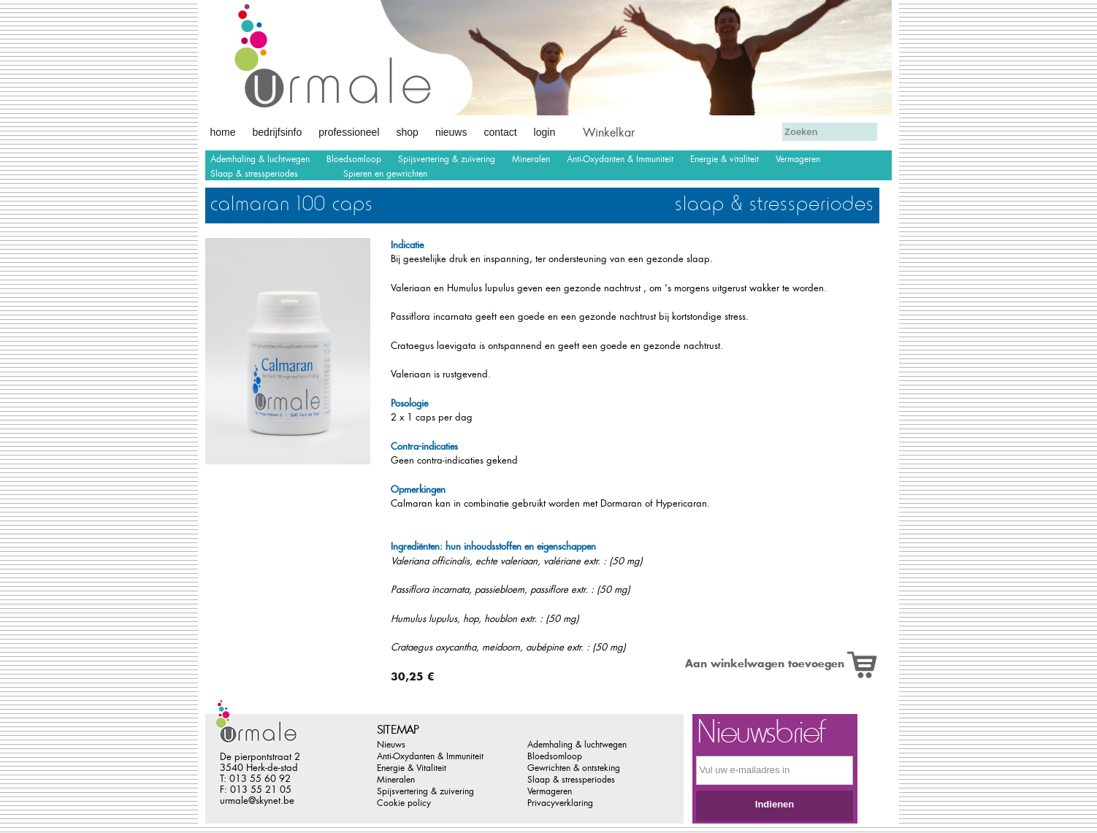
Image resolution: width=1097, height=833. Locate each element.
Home (223, 132)
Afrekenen (664, 130)
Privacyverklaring (560, 803)
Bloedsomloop (353, 159)
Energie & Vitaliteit (411, 768)
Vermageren (798, 159)
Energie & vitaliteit (724, 159)
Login (545, 132)
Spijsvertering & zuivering (446, 159)
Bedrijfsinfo (277, 132)
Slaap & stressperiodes (254, 173)
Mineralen (531, 159)
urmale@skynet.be (257, 800)
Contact (499, 132)
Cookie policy (404, 803)
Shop (407, 132)
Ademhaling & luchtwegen (260, 159)
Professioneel (348, 132)
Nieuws (451, 132)
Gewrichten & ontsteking (573, 768)
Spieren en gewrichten (385, 173)
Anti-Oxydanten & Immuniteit (620, 159)
